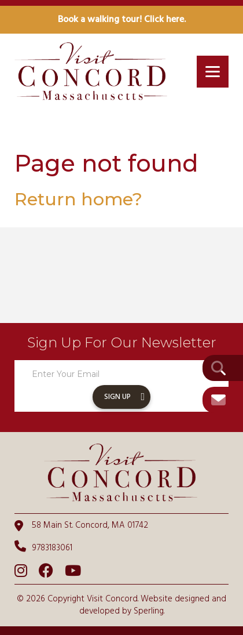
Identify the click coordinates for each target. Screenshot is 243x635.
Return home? (78, 199)
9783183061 (43, 547)
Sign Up (117, 397)
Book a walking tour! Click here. (122, 19)
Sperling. (149, 611)
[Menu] (213, 72)
